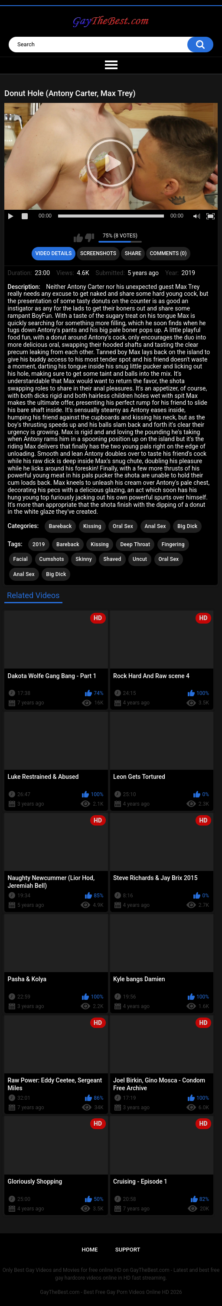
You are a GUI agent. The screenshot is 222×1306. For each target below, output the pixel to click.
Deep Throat (135, 544)
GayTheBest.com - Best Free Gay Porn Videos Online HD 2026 (111, 1292)
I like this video (78, 238)
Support (127, 1249)
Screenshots (98, 253)
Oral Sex (123, 526)
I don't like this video (89, 238)
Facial (20, 559)
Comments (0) (168, 253)
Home (90, 1249)
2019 (39, 544)
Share (133, 253)
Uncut (140, 559)
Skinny (83, 559)
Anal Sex (155, 526)
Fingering (173, 544)
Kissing (92, 526)
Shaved (112, 559)
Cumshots (51, 559)
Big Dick (187, 526)
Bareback (60, 526)
